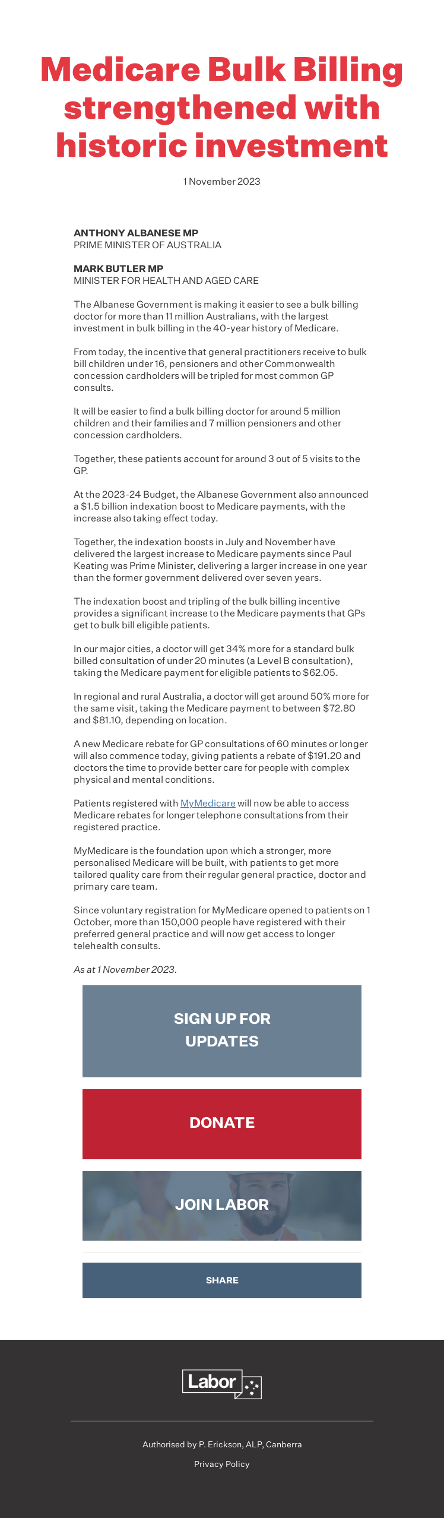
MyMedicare (208, 804)
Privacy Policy (222, 1464)
